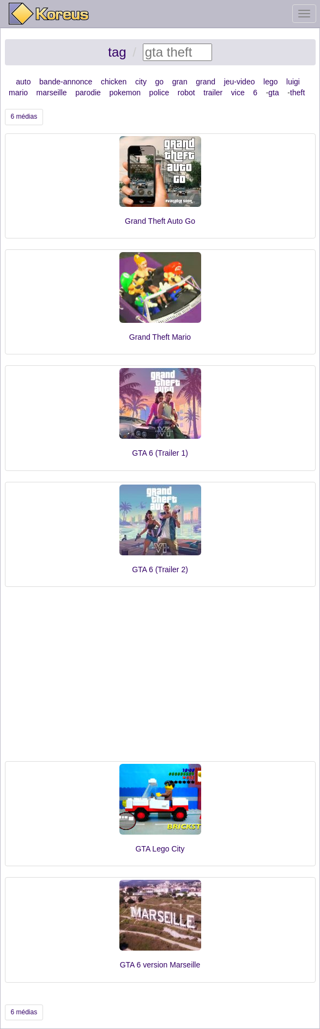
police (159, 92)
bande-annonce (65, 81)
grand (205, 81)
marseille (52, 92)
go (159, 81)
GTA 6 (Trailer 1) (160, 453)
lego (270, 81)
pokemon (125, 92)
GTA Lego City (159, 848)
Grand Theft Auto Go (160, 221)
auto (23, 81)
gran (180, 81)
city (141, 81)
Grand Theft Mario (160, 337)
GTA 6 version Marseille (160, 964)
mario (18, 92)
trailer (212, 92)
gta (273, 92)
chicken (113, 81)
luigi (293, 81)
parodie (88, 92)
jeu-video (239, 81)
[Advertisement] (160, 679)
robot (186, 92)
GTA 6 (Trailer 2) (160, 569)
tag (117, 52)
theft (297, 92)
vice (238, 92)
